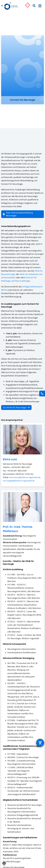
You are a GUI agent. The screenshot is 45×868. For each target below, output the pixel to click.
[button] (4, 864)
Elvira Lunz (10, 459)
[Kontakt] (42, 393)
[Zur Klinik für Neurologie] (16, 407)
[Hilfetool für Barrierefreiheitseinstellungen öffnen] (40, 743)
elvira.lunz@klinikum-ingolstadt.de (24, 477)
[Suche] (34, 6)
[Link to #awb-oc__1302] (27, 6)
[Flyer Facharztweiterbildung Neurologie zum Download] (22, 214)
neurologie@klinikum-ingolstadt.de (19, 480)
